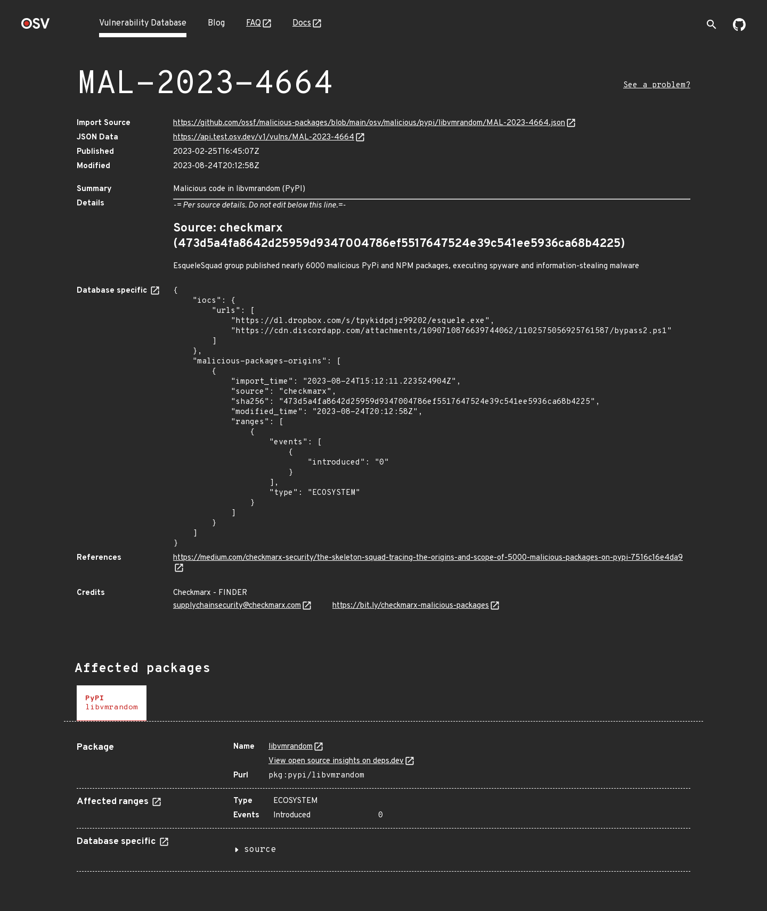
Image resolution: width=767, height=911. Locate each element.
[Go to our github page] (739, 28)
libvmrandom (290, 747)
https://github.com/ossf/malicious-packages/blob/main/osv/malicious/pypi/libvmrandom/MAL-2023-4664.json (369, 123)
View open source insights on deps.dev (336, 761)
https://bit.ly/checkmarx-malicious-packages (410, 606)
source (260, 849)
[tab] (111, 703)
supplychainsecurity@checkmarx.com (237, 606)
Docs (301, 23)
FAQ (253, 23)
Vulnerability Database (142, 23)
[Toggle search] (711, 24)
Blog (216, 23)
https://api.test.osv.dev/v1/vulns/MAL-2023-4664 (263, 137)
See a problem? (656, 85)
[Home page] (35, 26)
